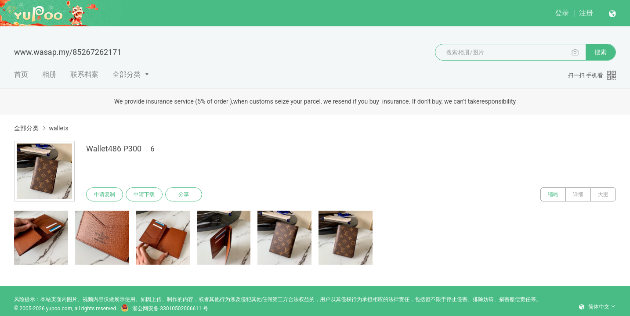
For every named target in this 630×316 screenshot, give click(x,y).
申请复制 (104, 194)
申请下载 (144, 194)
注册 (586, 13)
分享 (183, 194)
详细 (578, 194)
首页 (21, 74)
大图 (603, 194)
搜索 (600, 52)
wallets (58, 128)
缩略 (553, 194)
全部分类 (126, 74)
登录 (562, 13)
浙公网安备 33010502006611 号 (164, 308)
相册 (49, 74)
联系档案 (84, 74)
